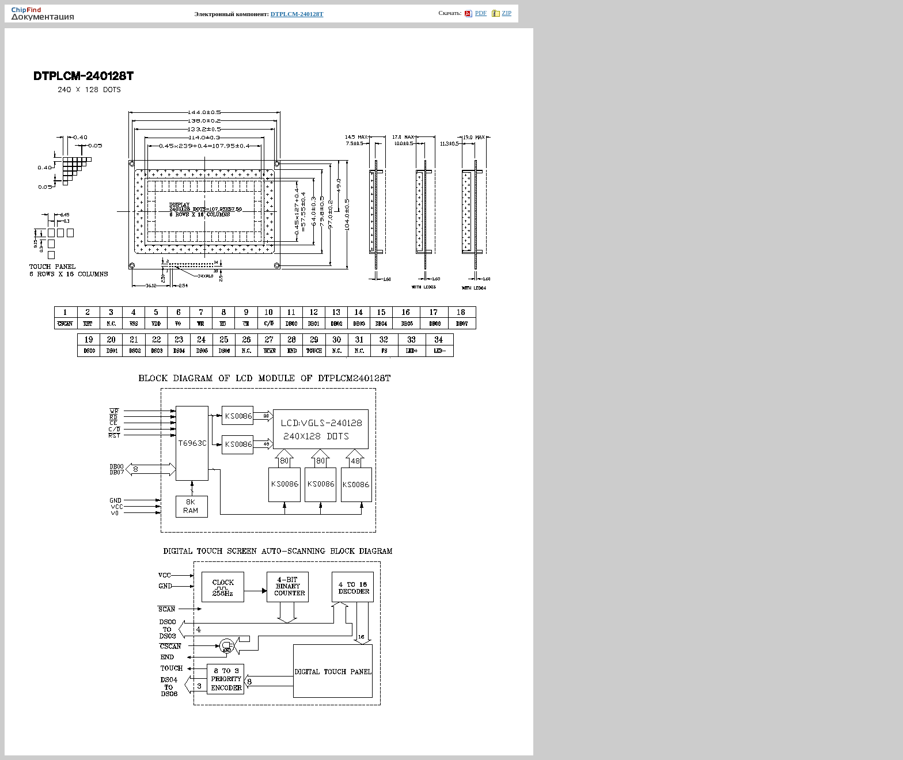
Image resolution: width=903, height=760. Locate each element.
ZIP (502, 12)
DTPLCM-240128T (297, 13)
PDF (476, 12)
